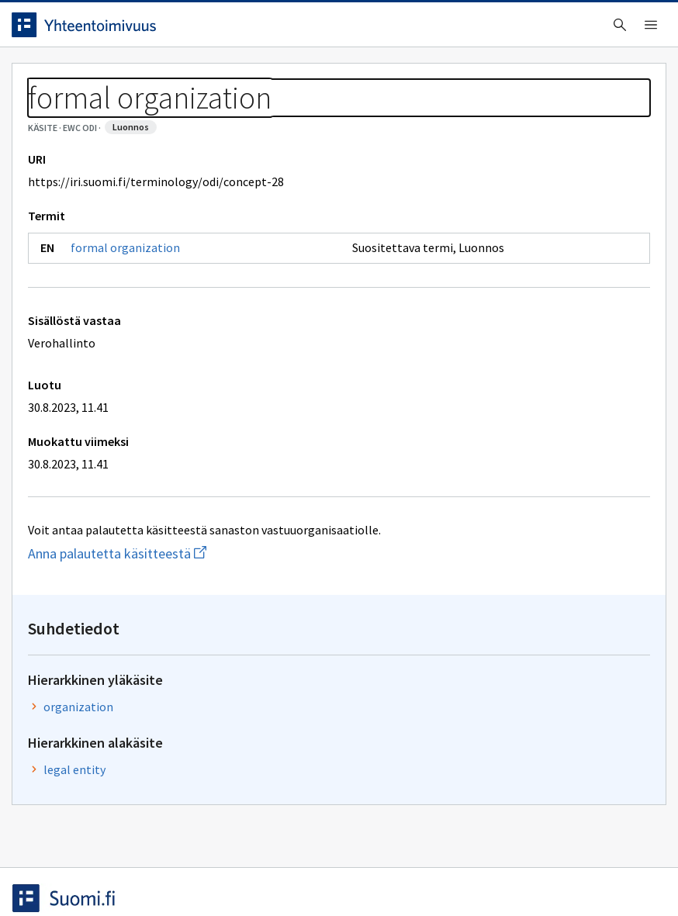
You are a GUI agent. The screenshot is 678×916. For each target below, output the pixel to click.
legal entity (510, 308)
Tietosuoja (202, 871)
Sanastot (47, 116)
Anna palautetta (77, 871)
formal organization (137, 318)
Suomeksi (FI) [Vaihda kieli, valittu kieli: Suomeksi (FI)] (479, 30)
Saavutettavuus (325, 871)
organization (514, 246)
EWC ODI (114, 116)
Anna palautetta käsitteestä (200, 624)
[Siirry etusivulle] (95, 30)
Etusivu (48, 79)
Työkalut (135, 79)
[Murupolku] (339, 116)
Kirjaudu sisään (614, 30)
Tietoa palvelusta (247, 79)
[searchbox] (286, 30)
